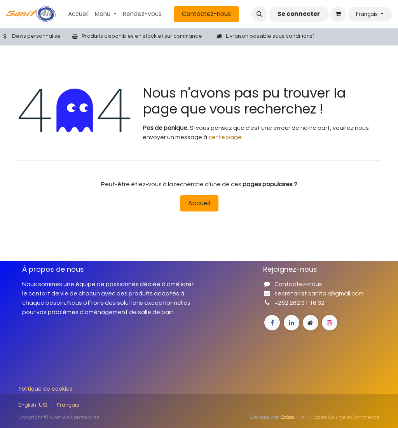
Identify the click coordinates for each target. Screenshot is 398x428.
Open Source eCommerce (346, 417)
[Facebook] (272, 322)
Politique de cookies (45, 389)
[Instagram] (310, 322)
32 (320, 303)
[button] (259, 14)
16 (312, 303)
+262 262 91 (291, 303)
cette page (225, 137)
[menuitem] (78, 14)
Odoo (287, 417)
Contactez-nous (206, 14)
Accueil (199, 203)
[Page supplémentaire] (291, 322)
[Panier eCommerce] (338, 14)
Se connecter (299, 14)
